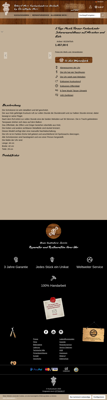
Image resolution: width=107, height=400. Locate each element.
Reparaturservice (65, 345)
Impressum (63, 353)
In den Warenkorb (73, 59)
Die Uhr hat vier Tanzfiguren (72, 72)
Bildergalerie (37, 345)
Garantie (62, 342)
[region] (27, 55)
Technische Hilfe (39, 350)
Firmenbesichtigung (40, 353)
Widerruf (62, 356)
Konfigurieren (99, 397)
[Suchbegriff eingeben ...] (89, 15)
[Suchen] (102, 15)
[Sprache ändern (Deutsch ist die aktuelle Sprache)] (100, 1)
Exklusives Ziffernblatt (70, 86)
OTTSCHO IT (60, 391)
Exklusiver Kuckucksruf (70, 81)
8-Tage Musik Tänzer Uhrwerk (73, 91)
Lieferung (36, 347)
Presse (35, 339)
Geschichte (37, 359)
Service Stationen (65, 347)
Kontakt (36, 356)
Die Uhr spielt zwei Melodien (72, 77)
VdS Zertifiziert (66, 95)
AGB (61, 350)
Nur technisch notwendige (80, 397)
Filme (35, 342)
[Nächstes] (49, 55)
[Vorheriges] (5, 55)
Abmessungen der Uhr (70, 68)
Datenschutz (63, 359)
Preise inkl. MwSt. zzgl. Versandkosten (69, 52)
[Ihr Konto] (90, 7)
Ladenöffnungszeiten (66, 339)
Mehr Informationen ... (10, 398)
